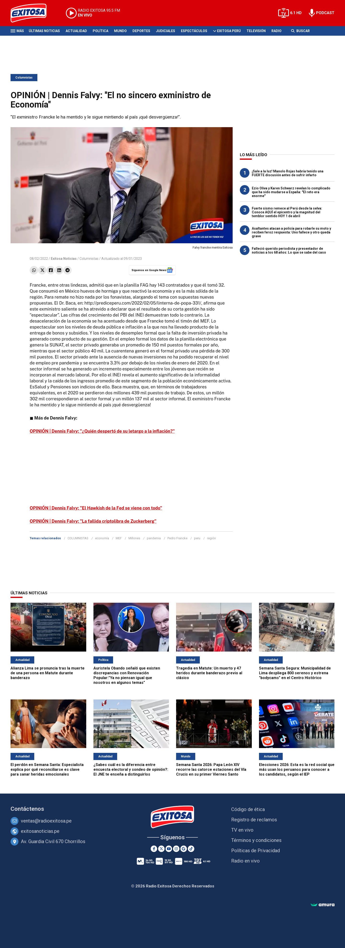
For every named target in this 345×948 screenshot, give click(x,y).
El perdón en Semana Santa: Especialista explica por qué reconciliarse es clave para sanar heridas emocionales (47, 769)
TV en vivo (242, 830)
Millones (134, 538)
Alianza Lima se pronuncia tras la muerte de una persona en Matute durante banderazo (48, 673)
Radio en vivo (245, 861)
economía (102, 538)
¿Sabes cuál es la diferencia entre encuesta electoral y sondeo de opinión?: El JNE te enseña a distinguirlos (130, 769)
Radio (276, 31)
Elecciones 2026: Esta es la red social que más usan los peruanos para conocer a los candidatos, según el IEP (296, 769)
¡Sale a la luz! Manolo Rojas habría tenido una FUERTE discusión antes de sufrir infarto (287, 173)
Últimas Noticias (44, 31)
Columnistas (24, 77)
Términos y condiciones (256, 840)
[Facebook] (154, 849)
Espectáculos (194, 31)
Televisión (256, 31)
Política (100, 31)
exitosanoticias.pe (40, 831)
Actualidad (76, 31)
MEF (119, 538)
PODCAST (325, 13)
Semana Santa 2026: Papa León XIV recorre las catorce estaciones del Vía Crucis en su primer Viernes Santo (211, 769)
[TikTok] (191, 849)
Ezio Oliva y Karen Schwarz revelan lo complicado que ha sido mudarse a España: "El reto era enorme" (291, 192)
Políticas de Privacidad (255, 850)
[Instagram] (176, 849)
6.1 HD (296, 13)
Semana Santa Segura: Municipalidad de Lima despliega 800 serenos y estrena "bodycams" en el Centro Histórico (295, 673)
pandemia (154, 538)
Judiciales (165, 31)
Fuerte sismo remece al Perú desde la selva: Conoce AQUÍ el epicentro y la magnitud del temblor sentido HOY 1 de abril (287, 212)
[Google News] (183, 849)
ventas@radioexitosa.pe (46, 821)
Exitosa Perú (229, 31)
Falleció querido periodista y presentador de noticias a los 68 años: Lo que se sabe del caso (289, 250)
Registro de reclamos (254, 820)
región (211, 538)
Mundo (120, 31)
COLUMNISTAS (78, 538)
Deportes (141, 31)
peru (197, 538)
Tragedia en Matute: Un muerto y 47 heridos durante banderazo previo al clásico (209, 673)
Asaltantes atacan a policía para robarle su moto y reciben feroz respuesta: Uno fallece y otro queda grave (291, 232)
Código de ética (248, 809)
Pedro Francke (177, 538)
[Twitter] (161, 849)
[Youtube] (169, 849)
